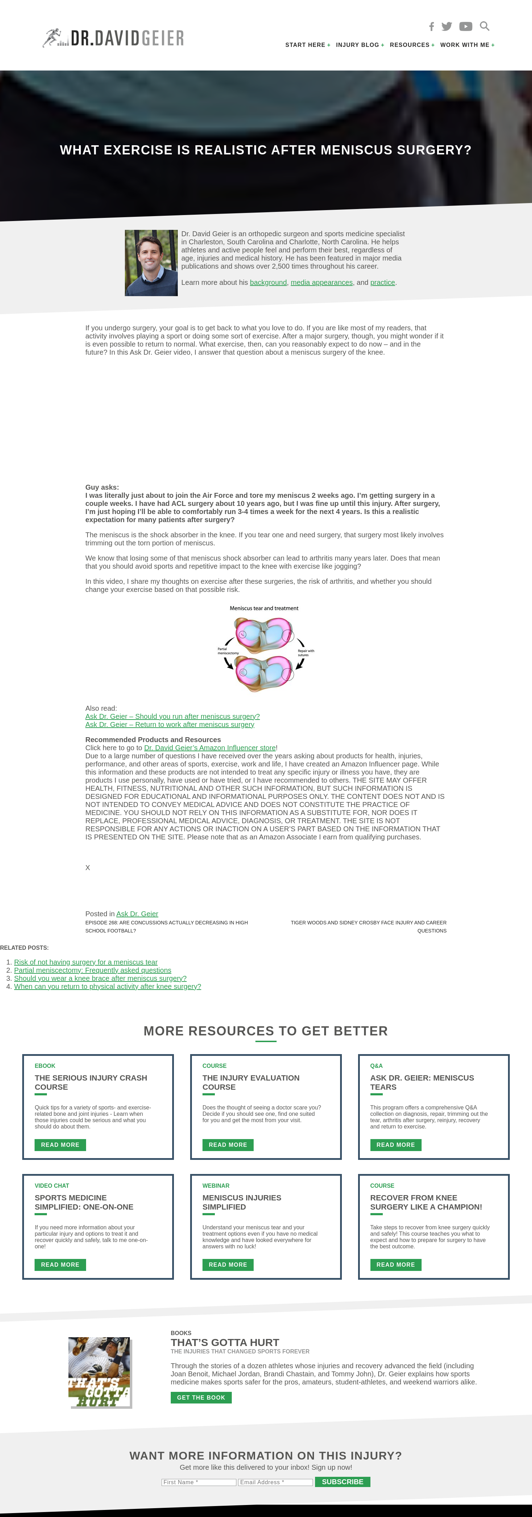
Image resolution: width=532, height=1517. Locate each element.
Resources (410, 45)
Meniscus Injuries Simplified (242, 1206)
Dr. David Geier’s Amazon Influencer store (210, 748)
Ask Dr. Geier (137, 917)
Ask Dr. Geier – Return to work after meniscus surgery (169, 724)
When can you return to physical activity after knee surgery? (107, 989)
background (268, 282)
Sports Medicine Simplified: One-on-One (84, 1206)
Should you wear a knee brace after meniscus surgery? (100, 981)
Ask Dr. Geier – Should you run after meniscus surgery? (172, 716)
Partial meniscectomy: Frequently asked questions (92, 973)
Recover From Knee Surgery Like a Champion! (426, 1206)
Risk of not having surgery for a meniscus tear (86, 965)
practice (382, 282)
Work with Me (465, 45)
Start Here (305, 45)
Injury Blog (358, 45)
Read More (60, 1148)
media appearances (322, 282)
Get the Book (201, 1401)
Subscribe (343, 1485)
